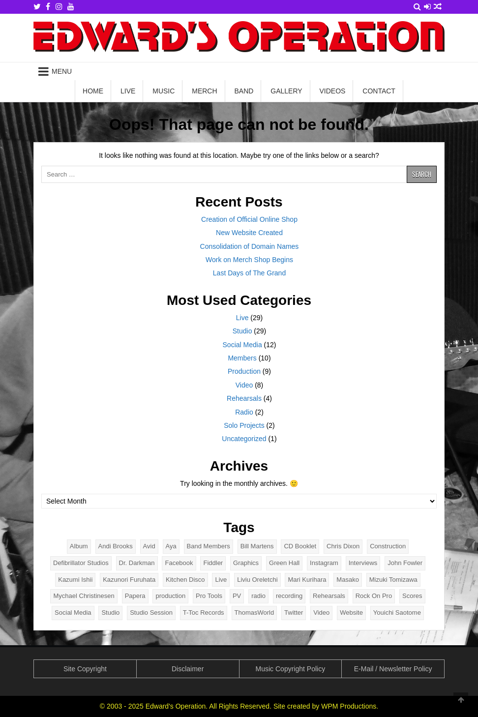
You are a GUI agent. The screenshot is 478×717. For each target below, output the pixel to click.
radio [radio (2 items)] (258, 595)
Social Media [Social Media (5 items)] (73, 612)
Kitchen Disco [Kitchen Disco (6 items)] (185, 579)
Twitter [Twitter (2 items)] (293, 612)
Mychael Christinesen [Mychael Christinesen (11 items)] (83, 595)
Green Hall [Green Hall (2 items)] (284, 563)
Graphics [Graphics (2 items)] (246, 563)
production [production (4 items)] (170, 595)
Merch (204, 91)
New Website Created (249, 233)
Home (93, 91)
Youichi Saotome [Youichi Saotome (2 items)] (397, 612)
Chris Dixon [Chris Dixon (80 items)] (343, 546)
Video (244, 385)
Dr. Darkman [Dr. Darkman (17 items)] (137, 563)
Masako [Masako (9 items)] (347, 579)
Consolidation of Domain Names (249, 246)
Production (244, 371)
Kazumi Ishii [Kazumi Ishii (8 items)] (75, 579)
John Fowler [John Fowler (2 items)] (405, 563)
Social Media (242, 345)
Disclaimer (188, 669)
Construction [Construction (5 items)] (388, 546)
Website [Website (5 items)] (351, 612)
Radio (244, 412)
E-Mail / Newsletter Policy (393, 669)
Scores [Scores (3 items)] (412, 595)
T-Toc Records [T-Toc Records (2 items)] (203, 612)
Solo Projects (244, 425)
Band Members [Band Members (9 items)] (208, 546)
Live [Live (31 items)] (221, 579)
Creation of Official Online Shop (249, 219)
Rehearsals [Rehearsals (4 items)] (329, 595)
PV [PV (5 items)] (237, 595)
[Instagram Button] (59, 6)
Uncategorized (244, 439)
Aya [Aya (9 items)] (171, 546)
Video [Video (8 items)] (321, 612)
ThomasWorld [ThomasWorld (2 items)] (254, 612)
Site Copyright (85, 669)
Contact (378, 91)
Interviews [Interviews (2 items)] (363, 563)
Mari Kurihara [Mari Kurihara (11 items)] (307, 579)
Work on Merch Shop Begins (249, 260)
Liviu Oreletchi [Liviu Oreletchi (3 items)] (257, 579)
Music (163, 91)
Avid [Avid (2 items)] (149, 546)
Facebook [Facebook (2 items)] (179, 563)
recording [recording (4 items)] (289, 595)
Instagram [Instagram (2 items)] (324, 563)
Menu (62, 71)
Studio (242, 331)
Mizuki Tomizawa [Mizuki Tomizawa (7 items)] (393, 579)
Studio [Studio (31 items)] (110, 612)
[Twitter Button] (37, 6)
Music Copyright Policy (291, 669)
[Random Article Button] (438, 6)
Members (242, 358)
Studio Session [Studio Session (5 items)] (151, 612)
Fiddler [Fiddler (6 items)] (213, 563)
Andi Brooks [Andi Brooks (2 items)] (115, 546)
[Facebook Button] (48, 6)
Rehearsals (244, 398)
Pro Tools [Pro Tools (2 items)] (209, 595)
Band (243, 91)
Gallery (286, 91)
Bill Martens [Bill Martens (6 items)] (257, 546)
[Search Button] (417, 6)
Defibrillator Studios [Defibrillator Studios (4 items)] (81, 563)
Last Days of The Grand (249, 273)
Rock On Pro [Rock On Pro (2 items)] (374, 595)
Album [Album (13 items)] (79, 546)
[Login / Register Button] (427, 6)
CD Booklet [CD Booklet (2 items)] (300, 546)
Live (127, 91)
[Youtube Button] (70, 6)
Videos (333, 91)
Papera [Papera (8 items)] (135, 595)
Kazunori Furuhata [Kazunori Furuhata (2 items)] (129, 579)
